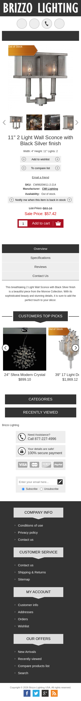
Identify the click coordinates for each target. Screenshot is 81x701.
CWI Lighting (50, 188)
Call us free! (47, 23)
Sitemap (24, 579)
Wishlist (23, 626)
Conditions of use (30, 525)
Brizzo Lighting (10, 425)
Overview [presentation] (40, 248)
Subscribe (31, 488)
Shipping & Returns (32, 572)
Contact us (25, 539)
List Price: (35, 208)
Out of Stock (55, 329)
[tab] (40, 248)
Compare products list (33, 666)
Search (23, 673)
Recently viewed (29, 659)
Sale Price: (34, 213)
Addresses (25, 612)
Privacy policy (28, 532)
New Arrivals (27, 652)
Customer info (28, 605)
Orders (23, 619)
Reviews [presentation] (40, 267)
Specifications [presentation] (40, 258)
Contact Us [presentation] (40, 276)
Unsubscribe (51, 488)
